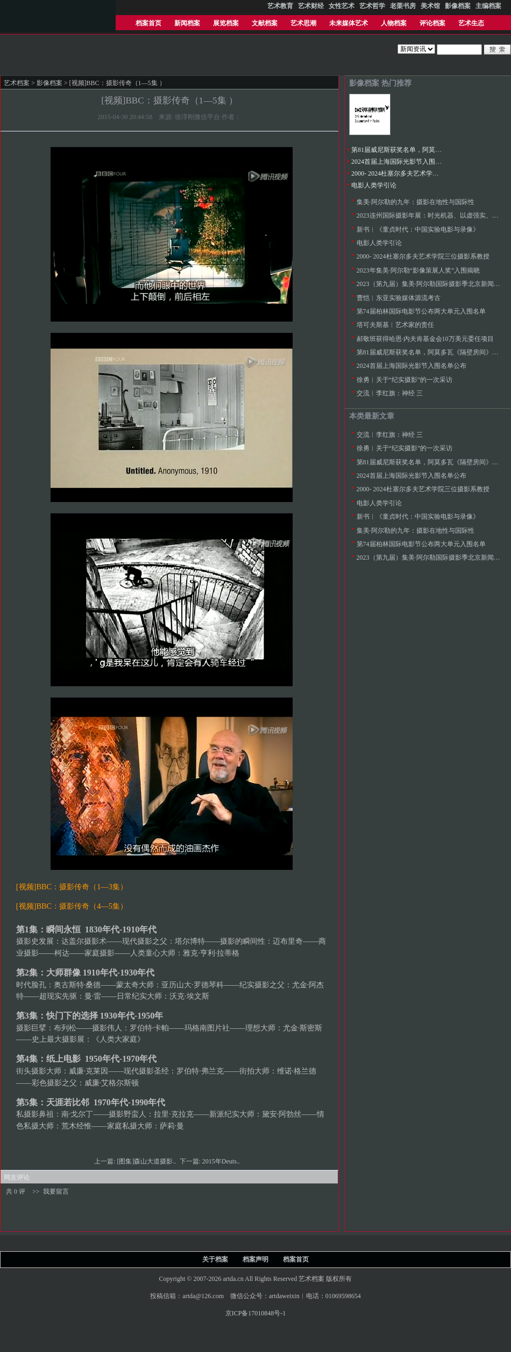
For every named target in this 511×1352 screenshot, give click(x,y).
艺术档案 (17, 83)
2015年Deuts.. (222, 1161)
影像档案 (49, 83)
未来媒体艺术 (348, 23)
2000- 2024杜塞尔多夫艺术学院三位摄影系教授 (417, 173)
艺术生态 (471, 23)
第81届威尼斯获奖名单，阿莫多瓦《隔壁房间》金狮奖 (428, 150)
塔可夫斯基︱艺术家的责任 (395, 325)
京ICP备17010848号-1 (255, 1313)
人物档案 (394, 23)
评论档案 (432, 23)
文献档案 (265, 23)
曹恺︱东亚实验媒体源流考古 (399, 298)
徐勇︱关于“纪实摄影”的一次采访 (405, 380)
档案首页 (148, 23)
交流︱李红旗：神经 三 (390, 393)
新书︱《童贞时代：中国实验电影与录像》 (418, 229)
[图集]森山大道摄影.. (147, 1161)
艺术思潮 (303, 23)
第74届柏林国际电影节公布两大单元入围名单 (421, 311)
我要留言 (56, 1191)
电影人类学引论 (373, 185)
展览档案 (226, 23)
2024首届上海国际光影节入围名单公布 (406, 161)
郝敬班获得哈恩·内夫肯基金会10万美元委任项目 (425, 339)
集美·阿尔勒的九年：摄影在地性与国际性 (415, 202)
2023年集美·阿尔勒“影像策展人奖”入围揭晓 (418, 270)
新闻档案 (187, 23)
